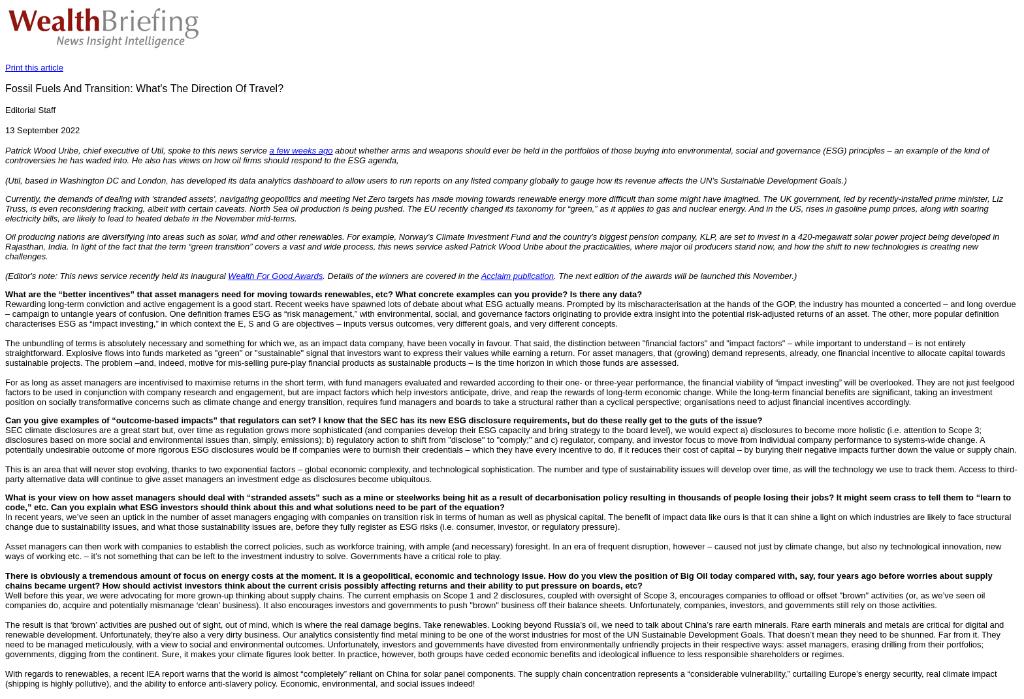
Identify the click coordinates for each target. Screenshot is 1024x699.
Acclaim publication (517, 276)
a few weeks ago (301, 150)
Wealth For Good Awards (275, 276)
